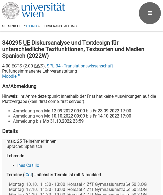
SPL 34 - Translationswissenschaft (80, 66)
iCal (28, 174)
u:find (31, 26)
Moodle (9, 76)
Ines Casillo (28, 165)
